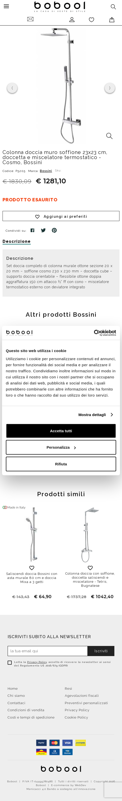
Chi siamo (16, 696)
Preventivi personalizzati (86, 703)
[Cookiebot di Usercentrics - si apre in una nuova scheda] (94, 333)
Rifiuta (61, 464)
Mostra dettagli (92, 415)
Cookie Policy (76, 717)
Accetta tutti (61, 430)
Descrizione (17, 241)
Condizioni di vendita (26, 710)
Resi (68, 688)
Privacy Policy (37, 662)
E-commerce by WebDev (68, 785)
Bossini (46, 171)
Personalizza (61, 447)
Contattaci (16, 703)
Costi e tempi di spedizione (31, 717)
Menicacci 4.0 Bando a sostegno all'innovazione (61, 789)
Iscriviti (101, 651)
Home (13, 688)
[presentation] (12, 88)
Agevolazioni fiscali (82, 696)
